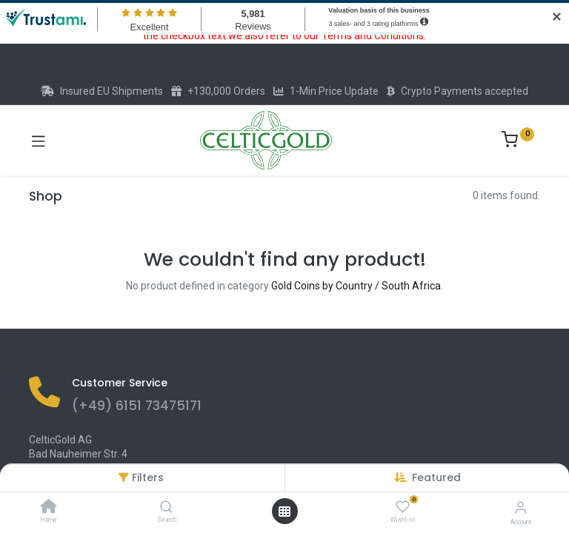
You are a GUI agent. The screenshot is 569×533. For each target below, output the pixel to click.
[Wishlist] (403, 507)
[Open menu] (284, 511)
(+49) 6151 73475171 (137, 406)
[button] (436, 477)
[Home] (49, 508)
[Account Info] (520, 507)
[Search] (166, 508)
